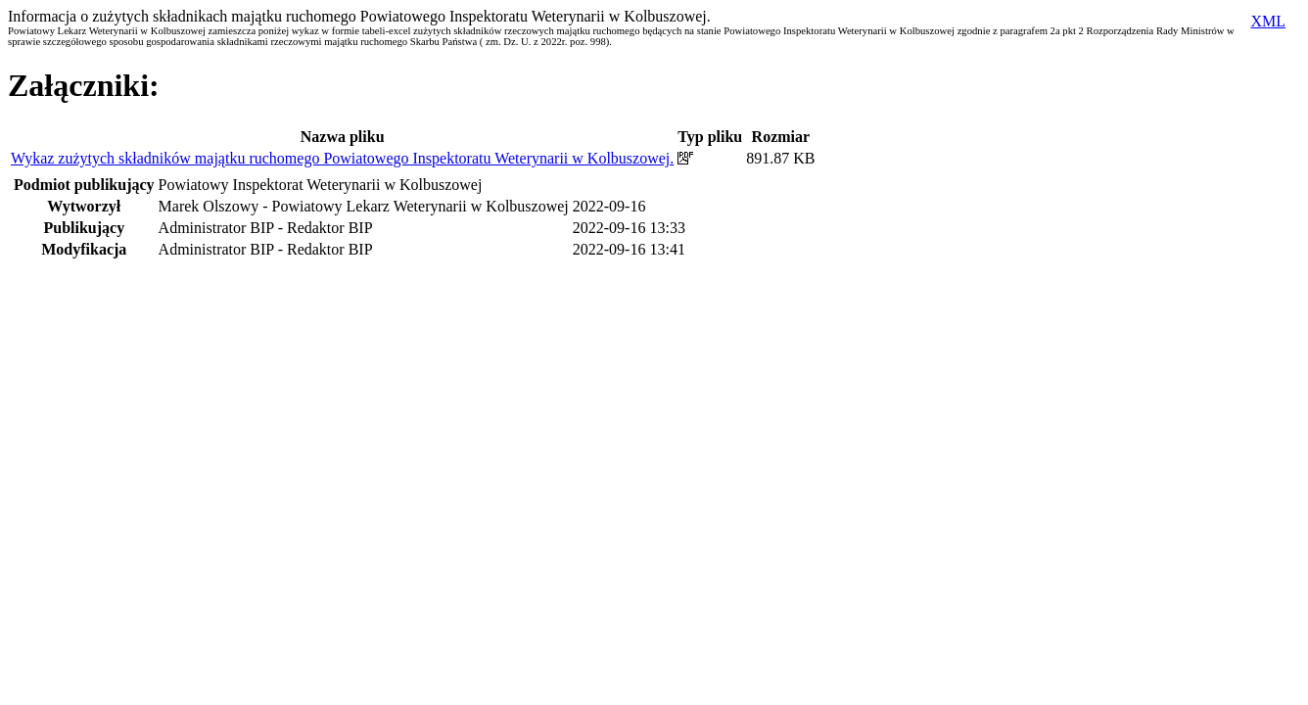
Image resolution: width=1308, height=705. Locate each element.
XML (1267, 21)
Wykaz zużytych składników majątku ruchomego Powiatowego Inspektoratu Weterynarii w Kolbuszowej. (342, 158)
